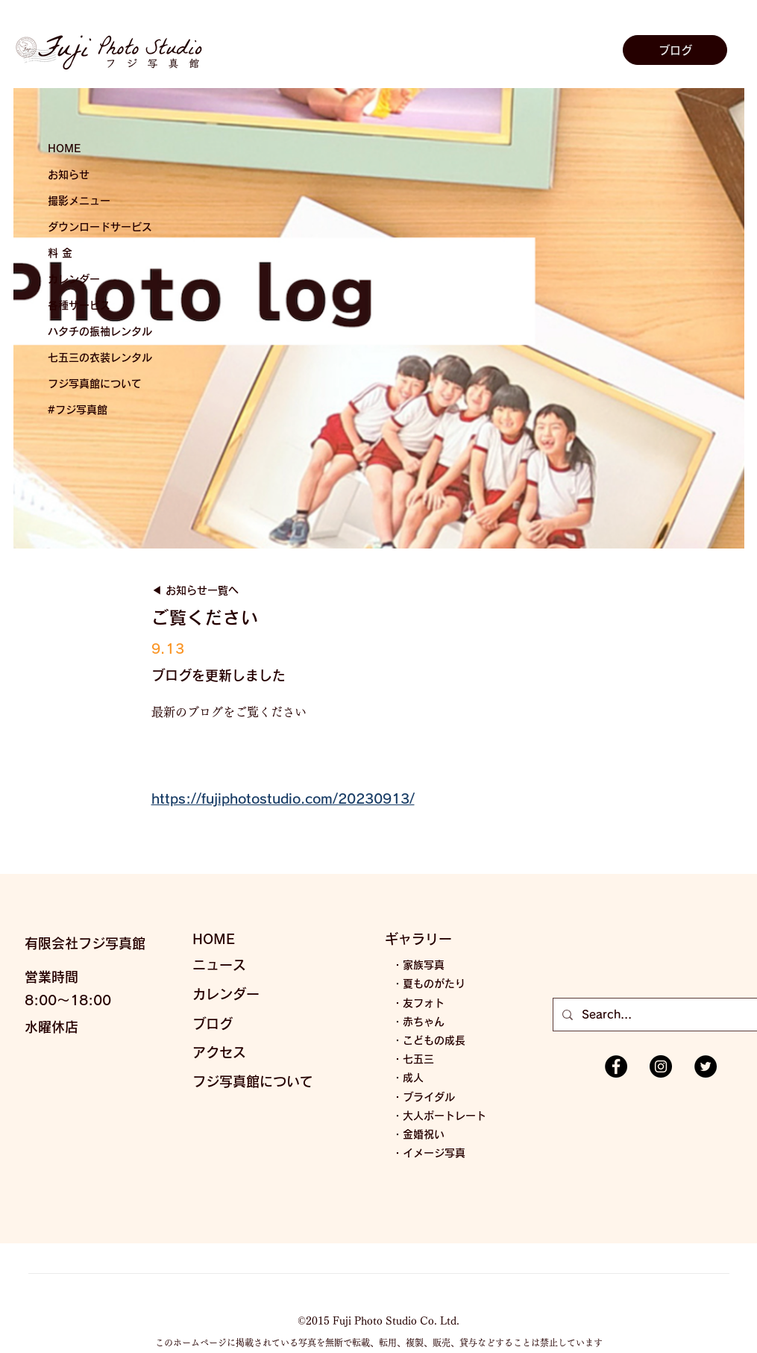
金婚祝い (424, 1134)
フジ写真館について (95, 383)
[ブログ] (675, 50)
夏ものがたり (434, 983)
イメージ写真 (434, 1153)
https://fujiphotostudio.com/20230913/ (283, 798)
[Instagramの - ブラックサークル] (661, 1066)
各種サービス (79, 305)
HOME (64, 148)
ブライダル (429, 1097)
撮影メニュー (79, 201)
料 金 (60, 253)
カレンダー (74, 279)
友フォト (424, 1003)
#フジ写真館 (77, 409)
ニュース (219, 965)
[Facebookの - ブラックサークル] (616, 1066)
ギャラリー (418, 939)
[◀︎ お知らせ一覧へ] (214, 591)
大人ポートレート (444, 1115)
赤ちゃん (424, 1021)
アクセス (219, 1052)
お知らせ (68, 174)
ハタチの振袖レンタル (100, 331)
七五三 (418, 1059)
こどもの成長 (434, 1040)
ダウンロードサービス (100, 227)
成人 (413, 1077)
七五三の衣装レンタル (100, 357)
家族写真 (424, 965)
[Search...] (665, 1015)
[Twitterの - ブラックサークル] (705, 1066)
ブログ (212, 1024)
